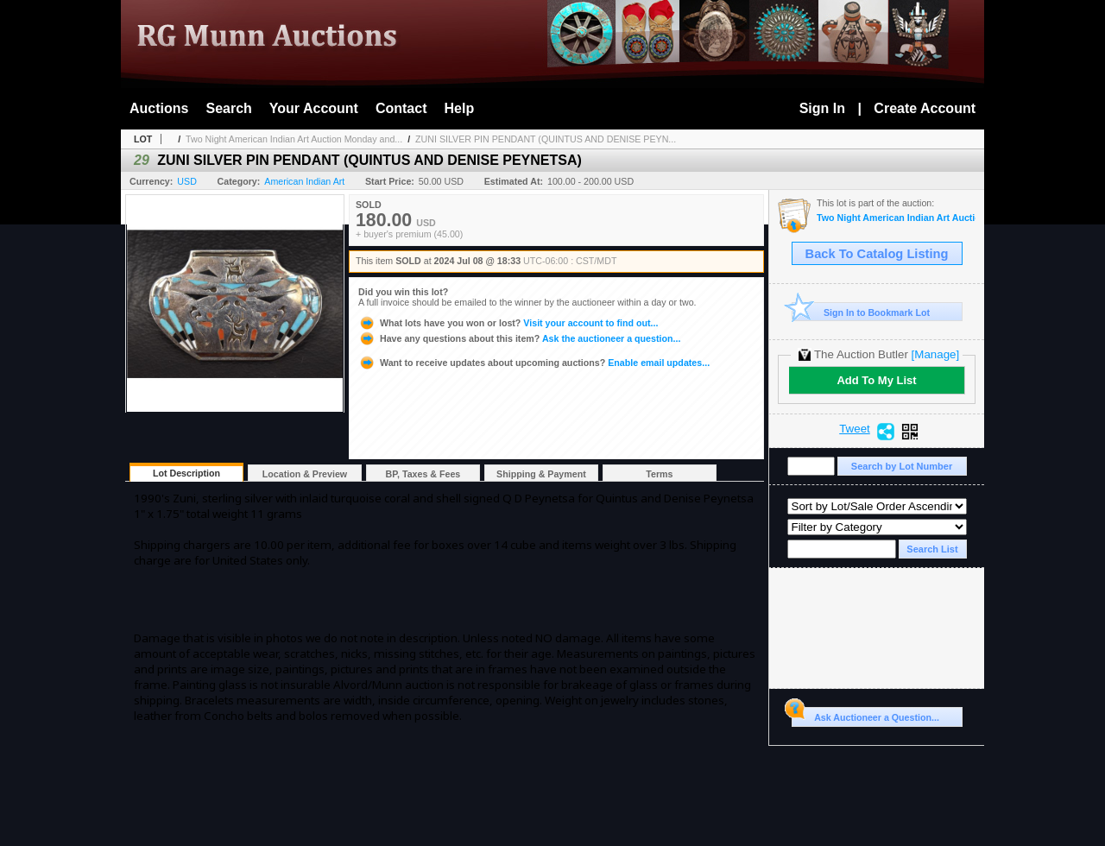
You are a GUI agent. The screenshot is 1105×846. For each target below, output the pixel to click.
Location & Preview (304, 474)
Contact (401, 108)
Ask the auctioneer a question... (519, 338)
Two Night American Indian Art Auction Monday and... (294, 139)
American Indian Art (304, 181)
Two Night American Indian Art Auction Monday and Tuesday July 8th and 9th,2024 (896, 218)
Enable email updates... (534, 362)
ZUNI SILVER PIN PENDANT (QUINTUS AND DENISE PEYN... (545, 139)
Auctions (158, 108)
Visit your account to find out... (508, 323)
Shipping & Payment (541, 474)
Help (460, 108)
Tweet (854, 429)
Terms (659, 474)
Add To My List (876, 380)
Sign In (822, 108)
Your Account (313, 108)
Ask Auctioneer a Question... (865, 715)
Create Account (925, 108)
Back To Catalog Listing (877, 254)
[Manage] (935, 354)
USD (187, 181)
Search (228, 108)
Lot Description (186, 473)
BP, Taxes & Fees (423, 474)
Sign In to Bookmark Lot (861, 312)
